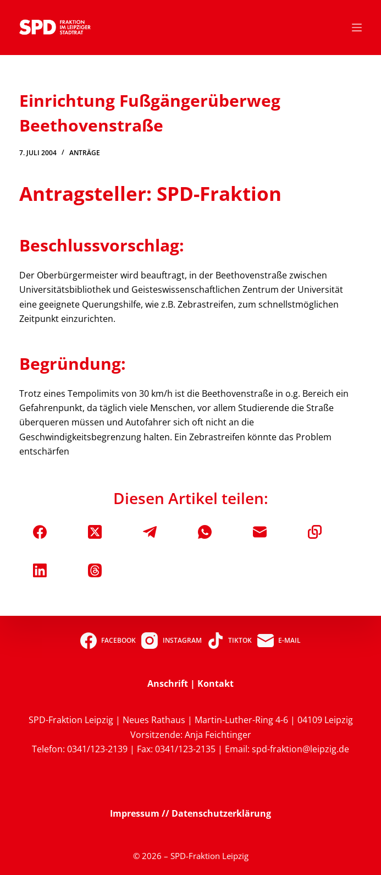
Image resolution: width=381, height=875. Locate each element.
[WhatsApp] (204, 531)
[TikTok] (229, 640)
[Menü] (357, 27)
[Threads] (94, 570)
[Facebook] (39, 531)
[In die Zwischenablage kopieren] (314, 531)
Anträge (84, 152)
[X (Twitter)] (94, 531)
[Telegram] (149, 531)
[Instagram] (171, 640)
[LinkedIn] (39, 570)
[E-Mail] (259, 531)
